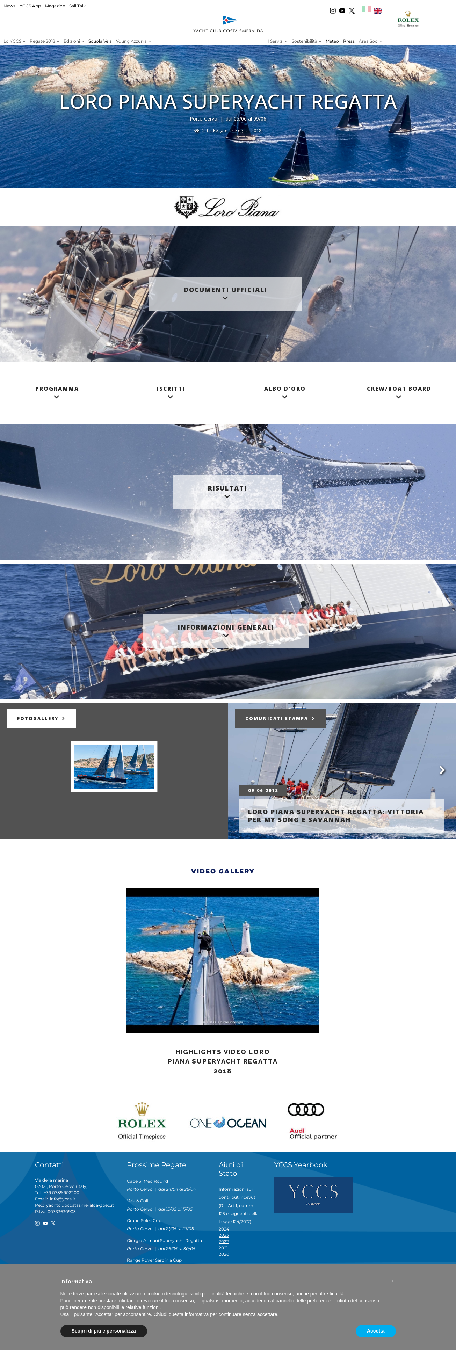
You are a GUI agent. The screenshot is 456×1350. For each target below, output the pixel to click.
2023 (224, 1235)
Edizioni (72, 41)
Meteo (332, 41)
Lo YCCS (12, 41)
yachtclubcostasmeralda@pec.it (80, 1205)
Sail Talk (77, 5)
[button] (392, 1281)
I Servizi (275, 41)
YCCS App (30, 5)
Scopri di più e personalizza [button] (104, 1331)
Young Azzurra (131, 41)
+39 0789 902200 (61, 1192)
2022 (224, 1241)
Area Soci (368, 41)
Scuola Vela (100, 41)
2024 (224, 1229)
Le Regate (217, 130)
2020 (224, 1254)
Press (349, 41)
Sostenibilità (304, 41)
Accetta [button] (376, 1331)
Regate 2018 (42, 41)
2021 (223, 1247)
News (9, 5)
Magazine (55, 5)
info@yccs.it (62, 1199)
